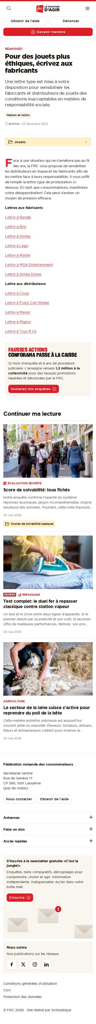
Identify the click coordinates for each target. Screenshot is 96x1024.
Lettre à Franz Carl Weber (27, 303)
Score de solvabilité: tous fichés (36, 489)
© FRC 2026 (13, 1010)
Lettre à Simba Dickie (23, 274)
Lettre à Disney (18, 236)
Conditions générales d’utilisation (30, 983)
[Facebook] (12, 964)
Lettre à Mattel (17, 255)
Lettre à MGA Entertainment (29, 265)
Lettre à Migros (18, 322)
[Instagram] (35, 964)
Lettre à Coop (17, 293)
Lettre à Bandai (18, 217)
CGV (7, 990)
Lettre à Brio (15, 227)
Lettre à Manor (17, 312)
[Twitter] (23, 964)
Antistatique (61, 1010)
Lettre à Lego (16, 246)
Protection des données (22, 997)
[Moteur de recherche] (8, 9)
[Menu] (87, 9)
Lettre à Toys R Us (20, 331)
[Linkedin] (46, 964)
